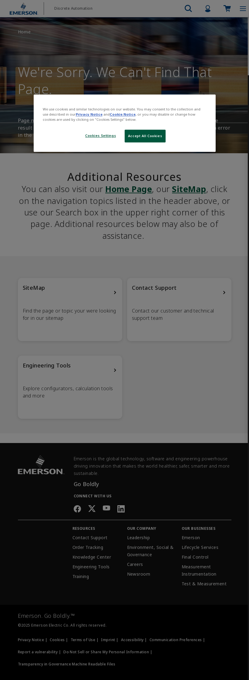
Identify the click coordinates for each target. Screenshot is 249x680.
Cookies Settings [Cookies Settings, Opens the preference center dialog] (100, 136)
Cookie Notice (123, 114)
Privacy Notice (89, 114)
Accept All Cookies (145, 136)
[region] (125, 123)
